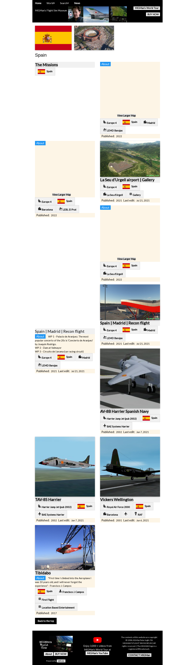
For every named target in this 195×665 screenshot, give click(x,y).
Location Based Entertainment (56, 607)
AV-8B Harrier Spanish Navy (124, 411)
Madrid (149, 122)
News (77, 3)
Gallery (135, 194)
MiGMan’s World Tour (147, 8)
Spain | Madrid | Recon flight (125, 323)
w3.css (61, 661)
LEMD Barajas (113, 130)
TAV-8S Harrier (48, 499)
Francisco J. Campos (71, 591)
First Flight (46, 599)
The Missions (46, 64)
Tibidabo (43, 572)
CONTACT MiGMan (139, 655)
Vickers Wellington (116, 499)
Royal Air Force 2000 (116, 506)
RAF (138, 514)
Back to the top (46, 620)
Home (38, 3)
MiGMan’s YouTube (97, 653)
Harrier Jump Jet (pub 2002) (120, 418)
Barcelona (45, 209)
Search (64, 3)
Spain (45, 71)
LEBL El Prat (67, 209)
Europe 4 (110, 122)
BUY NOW (153, 14)
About (48, 653)
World (51, 3)
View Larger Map (126, 115)
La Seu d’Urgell (113, 194)
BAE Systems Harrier (116, 426)
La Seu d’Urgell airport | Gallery (127, 179)
